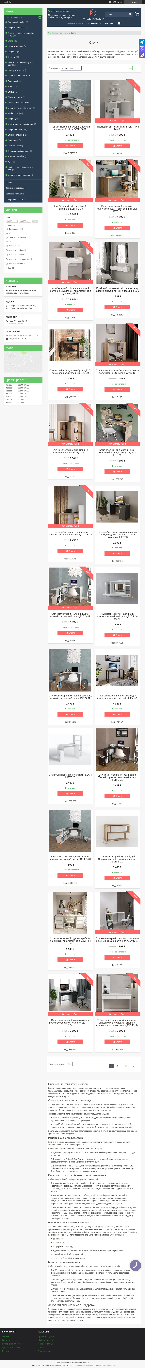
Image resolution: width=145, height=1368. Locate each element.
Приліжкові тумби (16, 22)
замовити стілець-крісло (66, 1317)
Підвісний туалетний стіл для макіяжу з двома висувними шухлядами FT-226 (117, 289)
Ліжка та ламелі (15, 97)
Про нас (109, 23)
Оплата (5, 1336)
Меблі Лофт (13, 113)
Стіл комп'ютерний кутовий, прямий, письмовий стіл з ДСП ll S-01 (70, 128)
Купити (72, 145)
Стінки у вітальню (16, 135)
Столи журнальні (15, 46)
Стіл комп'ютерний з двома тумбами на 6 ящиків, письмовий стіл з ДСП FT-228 (70, 941)
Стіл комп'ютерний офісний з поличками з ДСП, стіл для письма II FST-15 (117, 209)
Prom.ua (86, 1363)
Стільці (11, 92)
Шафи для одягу (15, 129)
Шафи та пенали (15, 27)
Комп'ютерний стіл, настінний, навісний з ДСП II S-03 (70, 207)
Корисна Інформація (15, 188)
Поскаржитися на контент (84, 1365)
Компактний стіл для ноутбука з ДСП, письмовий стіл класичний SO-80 (70, 371)
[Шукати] (130, 14)
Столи (10, 41)
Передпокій (13, 81)
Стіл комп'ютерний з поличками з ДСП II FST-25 (70, 776)
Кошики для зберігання (18, 151)
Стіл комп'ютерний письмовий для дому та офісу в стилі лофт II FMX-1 (117, 697)
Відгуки (9, 182)
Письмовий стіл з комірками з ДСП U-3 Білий (117, 128)
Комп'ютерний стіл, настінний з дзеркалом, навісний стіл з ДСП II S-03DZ (117, 616)
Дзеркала (12, 52)
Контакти (96, 23)
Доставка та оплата (15, 194)
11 (126, 1066)
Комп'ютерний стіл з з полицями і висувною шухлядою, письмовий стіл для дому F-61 (70, 291)
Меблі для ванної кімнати (19, 76)
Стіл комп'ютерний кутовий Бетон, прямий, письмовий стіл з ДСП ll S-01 (70, 857)
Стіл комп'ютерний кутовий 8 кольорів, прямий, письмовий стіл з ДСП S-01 (70, 697)
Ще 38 (11, 268)
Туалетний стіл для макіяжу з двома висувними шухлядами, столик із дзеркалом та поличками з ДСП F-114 (117, 1023)
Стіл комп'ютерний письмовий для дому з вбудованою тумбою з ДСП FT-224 (70, 1023)
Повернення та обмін (15, 199)
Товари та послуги (77, 23)
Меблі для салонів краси (19, 175)
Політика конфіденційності (105, 1365)
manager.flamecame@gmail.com (23, 335)
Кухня (10, 86)
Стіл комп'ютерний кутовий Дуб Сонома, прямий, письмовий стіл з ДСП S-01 (117, 859)
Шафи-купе (13, 119)
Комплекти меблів (16, 156)
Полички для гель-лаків (18, 102)
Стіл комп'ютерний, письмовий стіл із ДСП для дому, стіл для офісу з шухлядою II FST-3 (117, 535)
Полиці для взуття (16, 70)
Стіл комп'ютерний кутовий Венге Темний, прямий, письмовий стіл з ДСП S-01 (117, 777)
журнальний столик (120, 1317)
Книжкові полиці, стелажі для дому (21, 34)
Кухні (10, 162)
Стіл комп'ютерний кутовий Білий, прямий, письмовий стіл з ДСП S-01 (70, 615)
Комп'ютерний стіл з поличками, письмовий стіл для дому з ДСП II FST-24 (117, 452)
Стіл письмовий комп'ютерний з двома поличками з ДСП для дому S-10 (117, 371)
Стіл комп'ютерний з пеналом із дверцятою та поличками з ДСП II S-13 (70, 533)
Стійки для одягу (15, 145)
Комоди (11, 57)
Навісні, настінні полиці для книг (20, 63)
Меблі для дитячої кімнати (20, 108)
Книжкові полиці (45, 1344)
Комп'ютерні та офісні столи (20, 124)
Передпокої (13, 140)
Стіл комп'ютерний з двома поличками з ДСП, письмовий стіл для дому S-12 (117, 939)
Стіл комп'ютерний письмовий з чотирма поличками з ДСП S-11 (70, 451)
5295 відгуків (117, 2)
